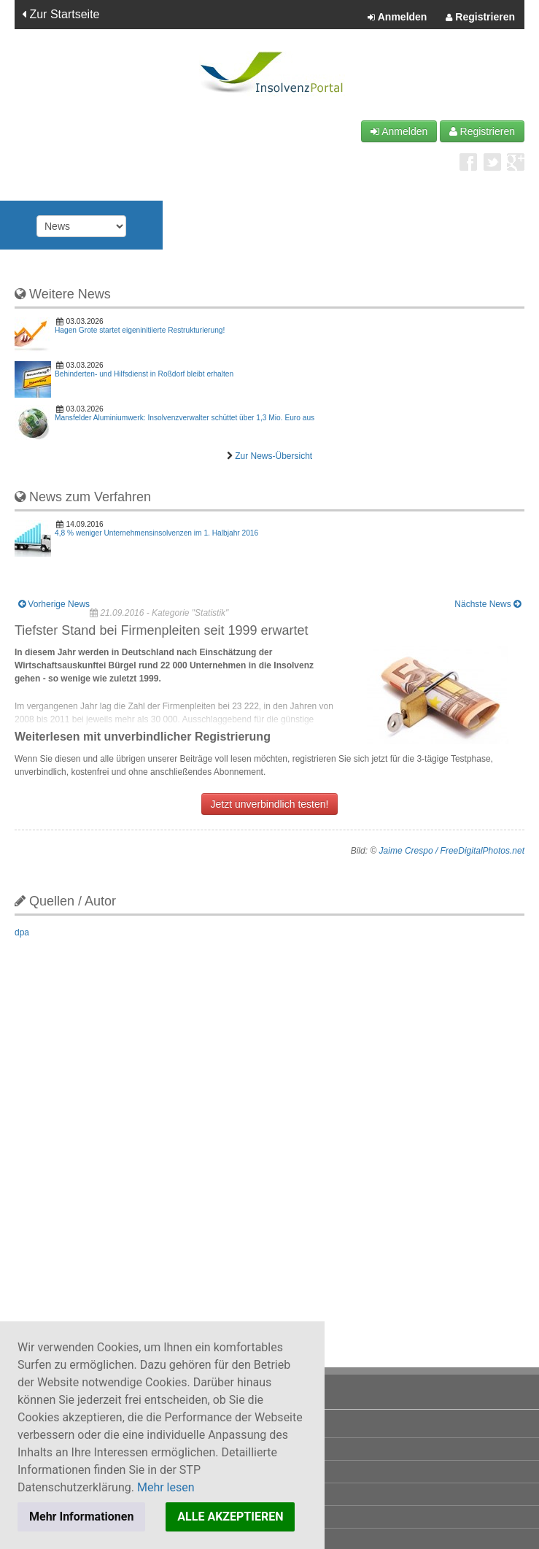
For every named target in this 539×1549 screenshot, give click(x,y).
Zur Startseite (60, 14)
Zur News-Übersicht (273, 456)
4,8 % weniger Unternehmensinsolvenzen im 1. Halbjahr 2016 (156, 533)
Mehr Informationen (81, 1516)
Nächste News (487, 604)
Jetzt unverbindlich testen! (270, 804)
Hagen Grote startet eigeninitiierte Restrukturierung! (140, 330)
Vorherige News (54, 604)
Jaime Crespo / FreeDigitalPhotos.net (451, 851)
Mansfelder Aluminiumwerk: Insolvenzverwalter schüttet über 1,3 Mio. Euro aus (184, 418)
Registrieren (480, 17)
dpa (22, 932)
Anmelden (397, 17)
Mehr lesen (166, 1487)
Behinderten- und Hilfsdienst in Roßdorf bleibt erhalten (144, 374)
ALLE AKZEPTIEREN (230, 1516)
